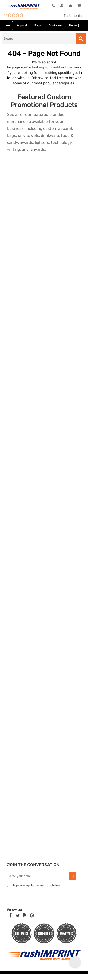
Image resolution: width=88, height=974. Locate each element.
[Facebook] (11, 915)
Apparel (22, 25)
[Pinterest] (32, 915)
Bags (37, 25)
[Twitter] (17, 915)
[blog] (24, 915)
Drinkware (55, 25)
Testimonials (74, 16)
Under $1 (74, 25)
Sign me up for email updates (36, 885)
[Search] (39, 38)
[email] (38, 876)
